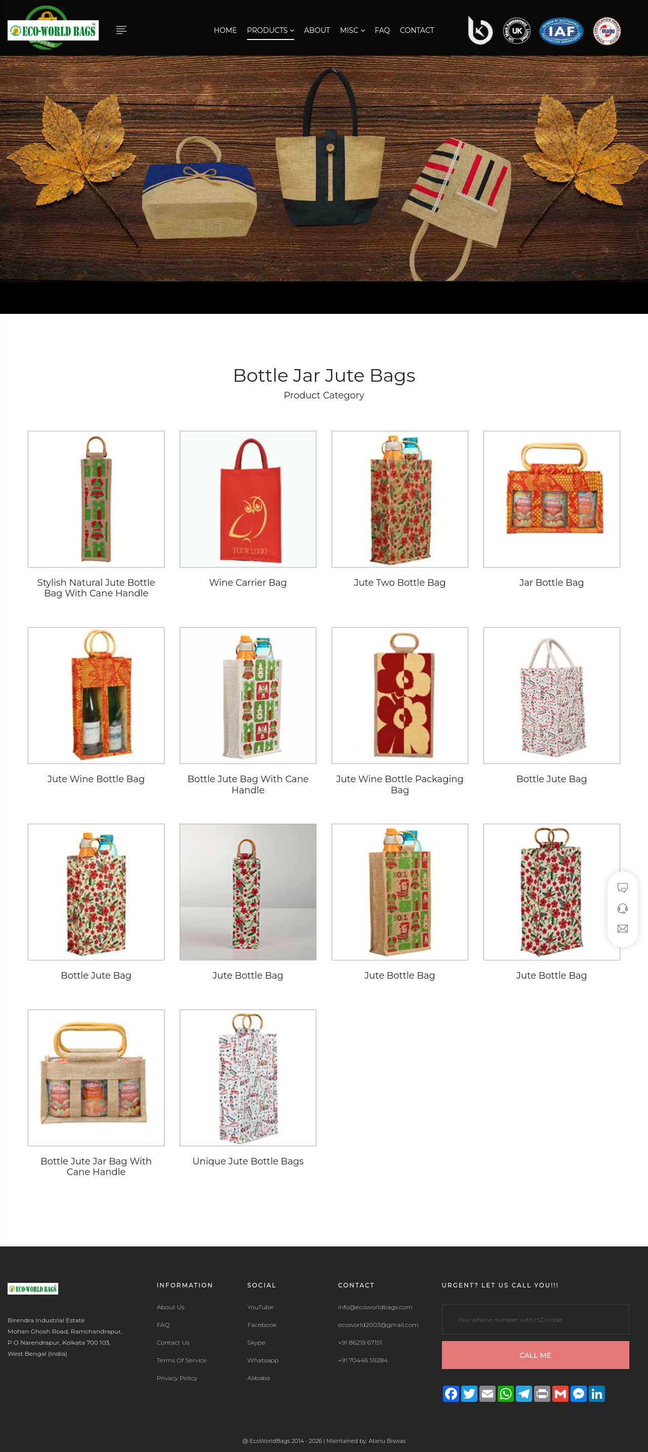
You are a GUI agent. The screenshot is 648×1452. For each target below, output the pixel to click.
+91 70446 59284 (363, 1360)
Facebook (262, 1325)
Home (225, 30)
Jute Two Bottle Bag (400, 582)
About (317, 30)
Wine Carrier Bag (248, 582)
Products (270, 30)
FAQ (382, 30)
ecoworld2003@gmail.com (378, 1325)
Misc (352, 30)
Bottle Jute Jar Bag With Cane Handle (96, 1167)
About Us (170, 1307)
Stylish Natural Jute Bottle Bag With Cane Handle (96, 588)
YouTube (261, 1307)
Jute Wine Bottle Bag (96, 779)
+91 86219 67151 (360, 1343)
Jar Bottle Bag (551, 582)
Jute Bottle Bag (248, 975)
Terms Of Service (181, 1360)
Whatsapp (263, 1360)
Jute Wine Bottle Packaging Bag (400, 785)
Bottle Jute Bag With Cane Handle (247, 785)
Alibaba (259, 1378)
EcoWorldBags (271, 1440)
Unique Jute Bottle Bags (248, 1161)
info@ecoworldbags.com (375, 1307)
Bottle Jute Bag (551, 779)
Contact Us (172, 1343)
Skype (257, 1343)
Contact (417, 30)
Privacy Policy (176, 1378)
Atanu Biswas (387, 1440)
